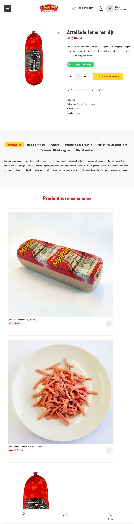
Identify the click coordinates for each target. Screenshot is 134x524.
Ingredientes (14, 144)
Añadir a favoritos (79, 90)
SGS (76, 108)
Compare (99, 90)
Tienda (23, 516)
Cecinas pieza (89, 104)
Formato (55, 144)
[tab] (14, 144)
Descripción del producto (78, 144)
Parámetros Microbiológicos (55, 150)
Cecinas (80, 104)
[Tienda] (23, 513)
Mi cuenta (66, 516)
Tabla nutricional (36, 144)
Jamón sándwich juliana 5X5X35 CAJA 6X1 (90, 267)
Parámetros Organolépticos (112, 144)
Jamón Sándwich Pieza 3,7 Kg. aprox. (23, 267)
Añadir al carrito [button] (57, 271)
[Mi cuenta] (66, 513)
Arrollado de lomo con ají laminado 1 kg (23, 342)
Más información (85, 150)
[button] (58, 33)
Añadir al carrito (110, 76)
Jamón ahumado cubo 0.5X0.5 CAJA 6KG (89, 342)
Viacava (76, 112)
